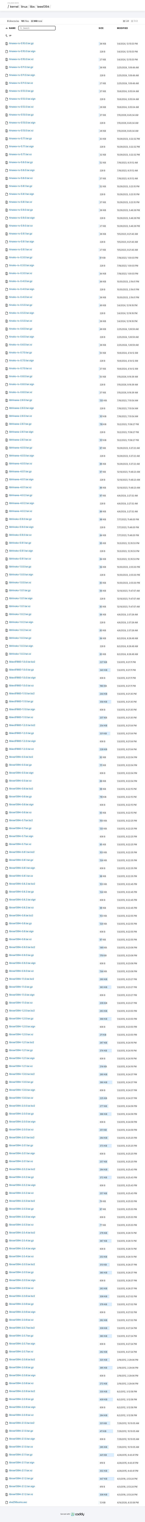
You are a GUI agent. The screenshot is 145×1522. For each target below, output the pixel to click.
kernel (14, 7)
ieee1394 (43, 7)
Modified (122, 28)
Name (12, 28)
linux (24, 7)
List (126, 21)
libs (32, 7)
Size (101, 28)
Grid (134, 21)
